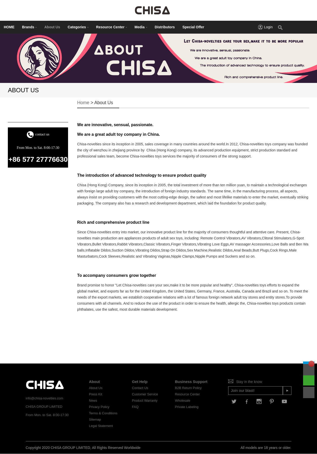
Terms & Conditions (103, 413)
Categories (78, 27)
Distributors (165, 27)
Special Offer (193, 27)
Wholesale (183, 400)
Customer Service (145, 394)
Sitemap (95, 419)
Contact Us (140, 388)
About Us (52, 27)
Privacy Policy (99, 407)
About (94, 381)
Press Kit (95, 394)
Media (141, 27)
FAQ (135, 407)
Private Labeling (187, 407)
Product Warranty (145, 400)
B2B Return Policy (188, 388)
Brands (29, 27)
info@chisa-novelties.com (44, 398)
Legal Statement (101, 426)
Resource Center (111, 27)
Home (83, 102)
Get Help (140, 381)
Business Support (191, 381)
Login (265, 27)
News (93, 400)
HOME (9, 27)
